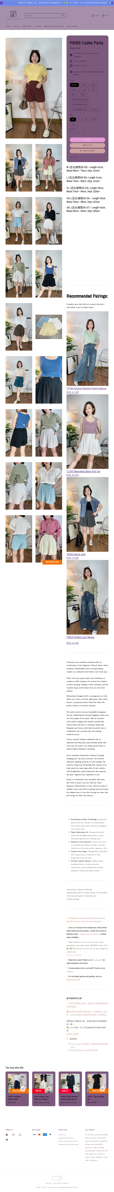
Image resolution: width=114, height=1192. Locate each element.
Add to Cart (87, 145)
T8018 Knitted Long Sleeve (80, 637)
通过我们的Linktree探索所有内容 (84, 1050)
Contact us (62, 1135)
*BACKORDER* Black (80, 104)
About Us (17, 26)
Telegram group (73, 979)
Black (93, 84)
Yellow (83, 94)
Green (74, 84)
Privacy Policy (52, 1187)
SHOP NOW (27, 26)
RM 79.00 (73, 558)
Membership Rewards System (54, 26)
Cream (84, 89)
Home (9, 26)
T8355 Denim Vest (76, 554)
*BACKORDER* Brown (80, 99)
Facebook (97, 960)
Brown (84, 84)
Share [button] (73, 157)
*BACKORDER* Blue (79, 109)
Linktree (70, 971)
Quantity (72, 129)
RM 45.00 (73, 475)
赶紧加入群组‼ (73, 1034)
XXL (94, 119)
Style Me (38, 26)
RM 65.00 (73, 392)
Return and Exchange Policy (68, 1141)
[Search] (62, 15)
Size (71, 115)
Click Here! (11, 3)
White (74, 89)
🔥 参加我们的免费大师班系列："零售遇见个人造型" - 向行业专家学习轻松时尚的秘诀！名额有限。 (87, 1013)
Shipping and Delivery (66, 1138)
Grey (93, 89)
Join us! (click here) (74, 955)
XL (86, 119)
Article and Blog (71, 26)
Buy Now (87, 139)
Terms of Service (41, 1187)
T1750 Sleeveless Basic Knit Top (83, 471)
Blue (73, 94)
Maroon (95, 109)
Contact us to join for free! (90, 934)
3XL (73, 124)
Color (72, 80)
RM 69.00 (73, 643)
